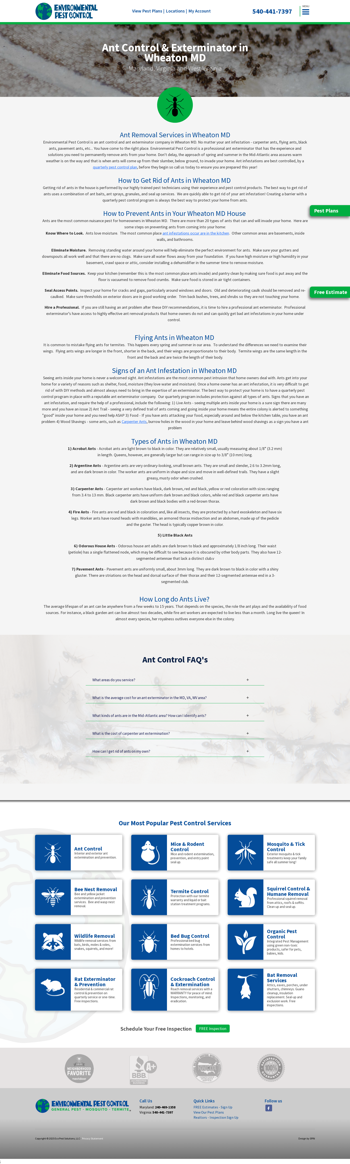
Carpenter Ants (134, 421)
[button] (307, 11)
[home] (66, 11)
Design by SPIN (306, 1138)
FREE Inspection (212, 1049)
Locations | (176, 11)
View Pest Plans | (148, 11)
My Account (199, 11)
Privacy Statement (92, 1138)
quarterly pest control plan (115, 167)
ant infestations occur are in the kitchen (195, 233)
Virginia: (156, 1112)
